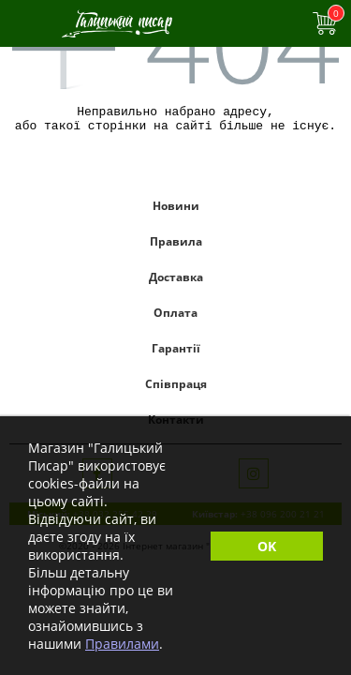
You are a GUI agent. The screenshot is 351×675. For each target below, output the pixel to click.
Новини (176, 211)
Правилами (122, 643)
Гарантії (176, 354)
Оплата (175, 318)
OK (266, 546)
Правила (176, 247)
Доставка (176, 283)
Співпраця (176, 390)
